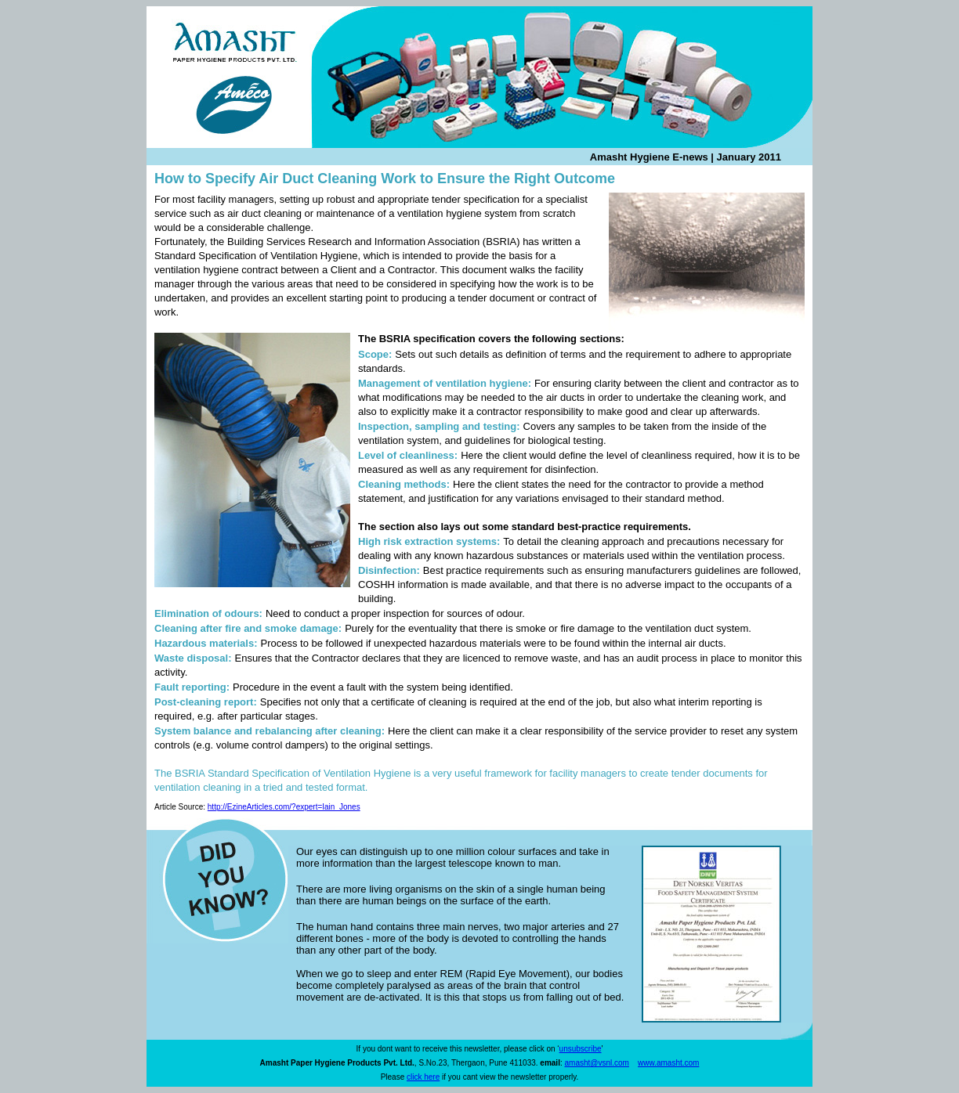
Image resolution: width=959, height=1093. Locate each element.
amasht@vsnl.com (597, 1063)
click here (423, 1077)
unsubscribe (580, 1048)
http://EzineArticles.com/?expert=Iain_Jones (284, 807)
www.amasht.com (668, 1063)
